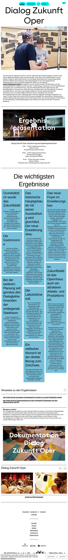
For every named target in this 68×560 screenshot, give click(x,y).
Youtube (43, 512)
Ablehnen (62, 556)
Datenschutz (34, 535)
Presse (34, 525)
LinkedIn (34, 514)
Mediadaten (34, 530)
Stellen (34, 528)
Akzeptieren (51, 556)
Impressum (34, 533)
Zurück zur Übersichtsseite (34, 497)
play (34, 125)
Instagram (33, 512)
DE (64, 3)
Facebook (25, 512)
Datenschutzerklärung (8, 558)
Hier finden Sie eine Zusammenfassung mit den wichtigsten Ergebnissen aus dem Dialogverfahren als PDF (30, 401)
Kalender (31, 4)
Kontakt (34, 523)
